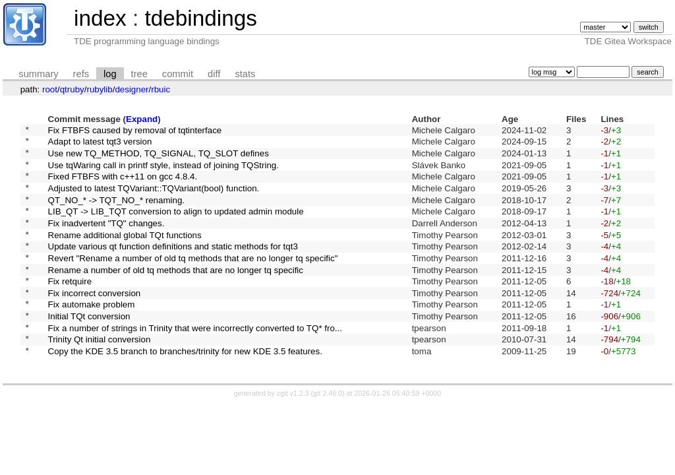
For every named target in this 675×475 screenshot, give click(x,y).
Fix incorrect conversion (94, 322)
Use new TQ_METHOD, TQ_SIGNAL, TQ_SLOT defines (158, 158)
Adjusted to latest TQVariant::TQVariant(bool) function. (154, 199)
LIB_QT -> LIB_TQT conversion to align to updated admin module (176, 227)
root (49, 89)
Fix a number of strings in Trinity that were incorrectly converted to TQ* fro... (195, 362)
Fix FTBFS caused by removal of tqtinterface (135, 131)
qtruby (72, 89)
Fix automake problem (91, 335)
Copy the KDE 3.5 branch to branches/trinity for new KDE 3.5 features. (185, 390)
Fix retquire (70, 308)
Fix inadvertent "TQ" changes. (106, 240)
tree (139, 74)
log (110, 74)
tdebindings (200, 18)
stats (245, 74)
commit (177, 74)
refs (81, 74)
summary (38, 74)
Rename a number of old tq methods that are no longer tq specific (175, 295)
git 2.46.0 (327, 433)
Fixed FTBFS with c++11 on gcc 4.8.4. (123, 186)
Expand (142, 119)
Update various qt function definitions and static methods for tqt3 (173, 267)
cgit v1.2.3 (293, 433)
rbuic (160, 89)
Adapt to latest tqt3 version (100, 145)
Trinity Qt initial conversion (99, 376)
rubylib (99, 89)
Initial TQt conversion (89, 349)
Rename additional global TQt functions (125, 254)
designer (131, 89)
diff (214, 74)
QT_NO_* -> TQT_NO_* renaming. (116, 213)
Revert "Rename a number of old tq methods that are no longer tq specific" (193, 281)
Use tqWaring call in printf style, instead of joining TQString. (163, 172)
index (100, 18)
